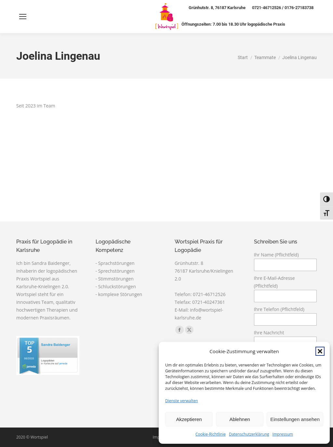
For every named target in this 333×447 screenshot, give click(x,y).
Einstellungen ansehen (295, 419)
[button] (320, 351)
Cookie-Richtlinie (210, 434)
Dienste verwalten (181, 401)
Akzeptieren (189, 419)
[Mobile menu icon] (22, 16)
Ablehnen (239, 419)
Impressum (283, 434)
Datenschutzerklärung (249, 434)
